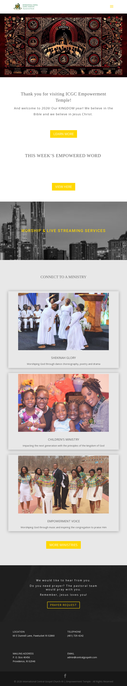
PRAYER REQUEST (63, 605)
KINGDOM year (71, 108)
